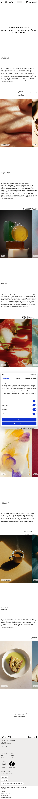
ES (9, 773)
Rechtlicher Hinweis (5, 791)
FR (11, 773)
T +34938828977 (4, 742)
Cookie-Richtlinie (4, 795)
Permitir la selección (19, 423)
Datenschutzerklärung (6, 797)
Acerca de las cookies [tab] (30, 378)
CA (3, 773)
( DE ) (6, 773)
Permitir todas (19, 419)
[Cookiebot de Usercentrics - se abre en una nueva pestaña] (30, 374)
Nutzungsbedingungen (6, 793)
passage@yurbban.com (19, 717)
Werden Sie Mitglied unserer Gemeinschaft (12, 783)
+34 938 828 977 (19, 715)
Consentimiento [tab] (6, 378)
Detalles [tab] (18, 378)
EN (1, 773)
